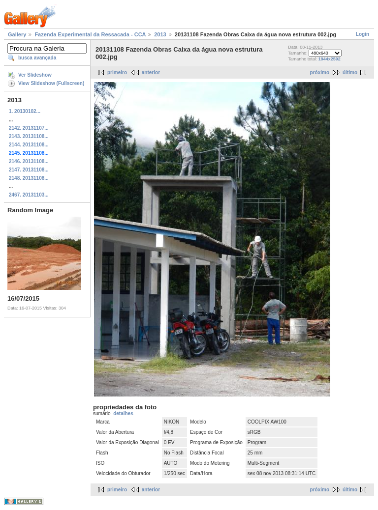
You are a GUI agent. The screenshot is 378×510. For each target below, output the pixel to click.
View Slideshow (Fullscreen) (51, 83)
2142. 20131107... (29, 128)
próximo (319, 72)
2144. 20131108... (29, 144)
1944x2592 (329, 59)
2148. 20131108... (29, 178)
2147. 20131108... (29, 169)
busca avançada (37, 57)
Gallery (17, 34)
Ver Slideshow (35, 75)
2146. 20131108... (29, 161)
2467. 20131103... (29, 195)
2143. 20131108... (29, 136)
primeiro (117, 72)
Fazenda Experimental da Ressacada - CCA (90, 34)
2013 (160, 34)
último (350, 72)
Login (362, 34)
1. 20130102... (24, 111)
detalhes (123, 413)
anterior (151, 72)
